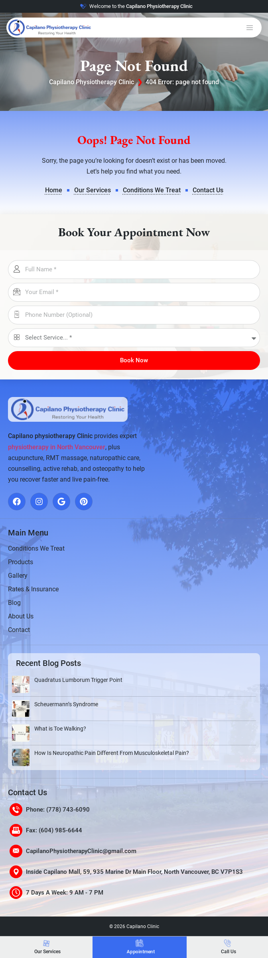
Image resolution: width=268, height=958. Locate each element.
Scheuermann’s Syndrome (66, 704)
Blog (14, 602)
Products (20, 562)
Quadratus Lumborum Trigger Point (78, 680)
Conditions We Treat (36, 548)
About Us (21, 616)
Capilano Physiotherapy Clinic (91, 82)
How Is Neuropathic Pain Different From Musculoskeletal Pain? (111, 753)
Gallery (18, 575)
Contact (19, 630)
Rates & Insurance (33, 589)
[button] (249, 27)
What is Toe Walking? (60, 728)
